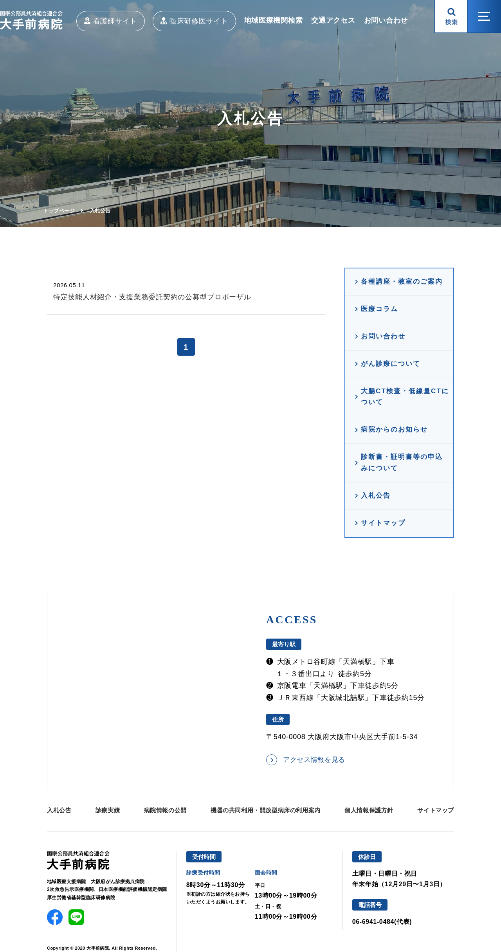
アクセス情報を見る (314, 759)
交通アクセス (333, 20)
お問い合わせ (386, 20)
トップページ (59, 211)
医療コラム (379, 309)
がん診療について (390, 363)
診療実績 (108, 810)
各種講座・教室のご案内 (402, 281)
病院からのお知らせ (394, 429)
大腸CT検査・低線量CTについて (405, 396)
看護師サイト (115, 21)
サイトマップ (383, 523)
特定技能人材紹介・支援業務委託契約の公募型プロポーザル (152, 297)
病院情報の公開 (165, 810)
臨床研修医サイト (198, 21)
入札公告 (376, 495)
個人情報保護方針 (368, 810)
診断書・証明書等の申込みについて (402, 462)
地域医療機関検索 (273, 20)
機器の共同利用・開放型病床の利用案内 (266, 810)
